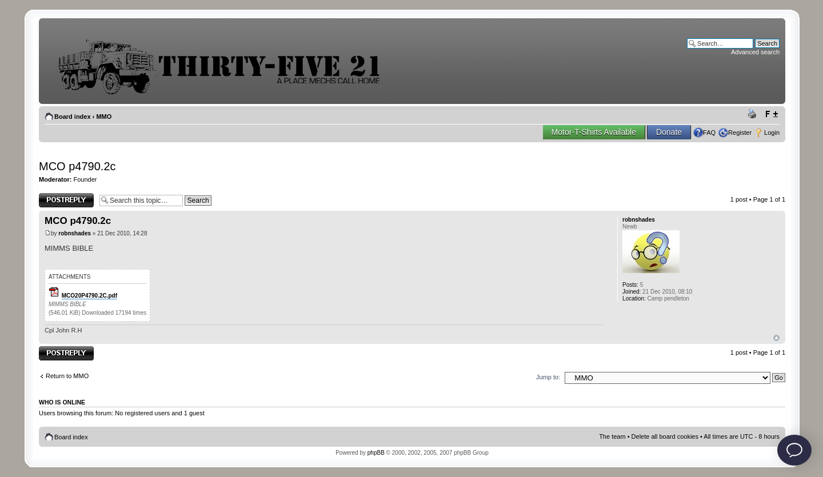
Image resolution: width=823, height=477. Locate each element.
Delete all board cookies (665, 436)
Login (772, 132)
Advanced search (755, 52)
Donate (669, 132)
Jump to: (548, 377)
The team (612, 436)
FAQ (709, 132)
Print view (754, 114)
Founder (85, 179)
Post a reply (66, 200)
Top (776, 338)
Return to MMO (67, 375)
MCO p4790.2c (77, 166)
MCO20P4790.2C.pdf (89, 295)
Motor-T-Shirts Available (594, 132)
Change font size (771, 114)
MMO (103, 116)
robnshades (74, 233)
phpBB (376, 453)
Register (740, 132)
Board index (72, 116)
